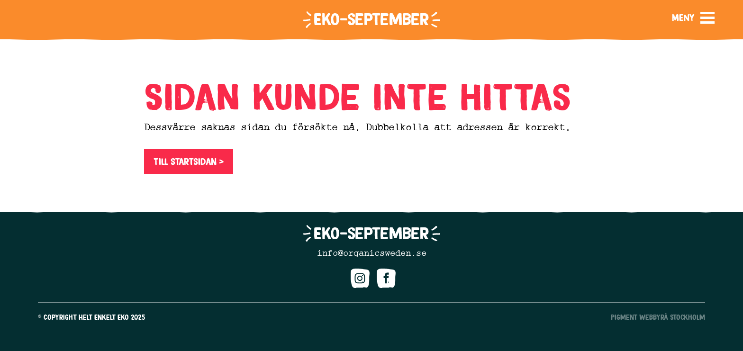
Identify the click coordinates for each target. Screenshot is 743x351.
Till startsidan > (189, 161)
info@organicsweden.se (371, 253)
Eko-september (371, 19)
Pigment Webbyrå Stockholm (658, 317)
